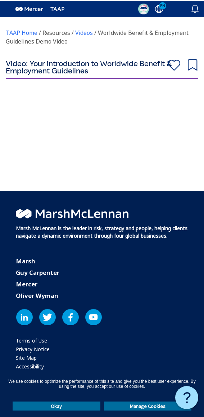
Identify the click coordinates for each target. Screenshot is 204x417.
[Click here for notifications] (195, 8)
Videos (84, 32)
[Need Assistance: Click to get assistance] (186, 396)
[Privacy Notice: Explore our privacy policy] (33, 348)
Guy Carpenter (37, 272)
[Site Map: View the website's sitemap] (26, 357)
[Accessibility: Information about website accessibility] (30, 366)
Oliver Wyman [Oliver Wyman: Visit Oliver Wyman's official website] (37, 295)
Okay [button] (56, 405)
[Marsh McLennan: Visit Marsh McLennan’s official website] (72, 212)
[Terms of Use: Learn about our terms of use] (31, 340)
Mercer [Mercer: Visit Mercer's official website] (26, 284)
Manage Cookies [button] (148, 405)
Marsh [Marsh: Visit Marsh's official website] (25, 261)
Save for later (192, 63)
